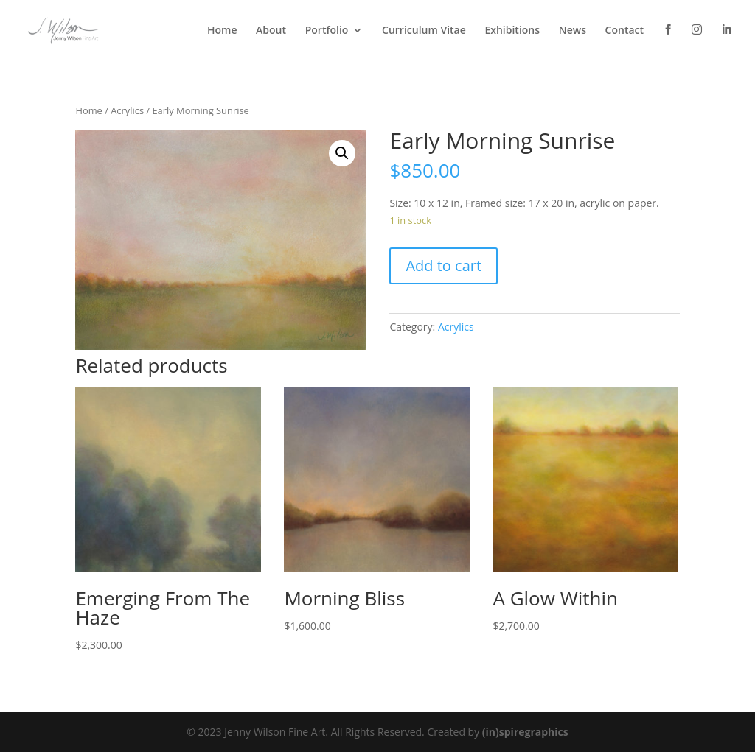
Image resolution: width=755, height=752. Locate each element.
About (271, 31)
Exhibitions (512, 31)
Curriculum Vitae (424, 31)
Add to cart (443, 265)
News (572, 31)
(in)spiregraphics (525, 732)
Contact (624, 31)
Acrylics (127, 110)
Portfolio (327, 31)
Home (222, 31)
